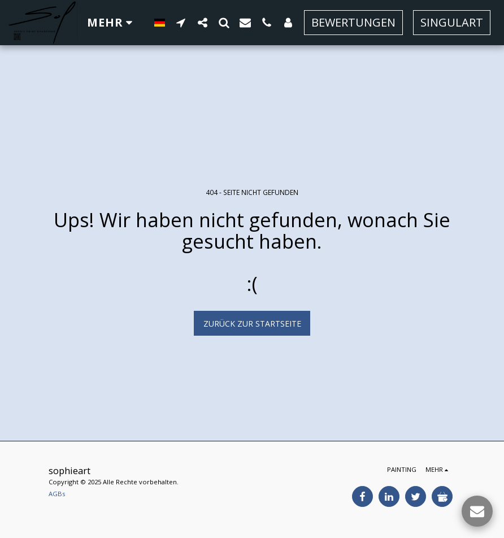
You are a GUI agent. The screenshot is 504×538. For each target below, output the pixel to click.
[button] (181, 22)
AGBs (57, 493)
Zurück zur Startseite (252, 323)
